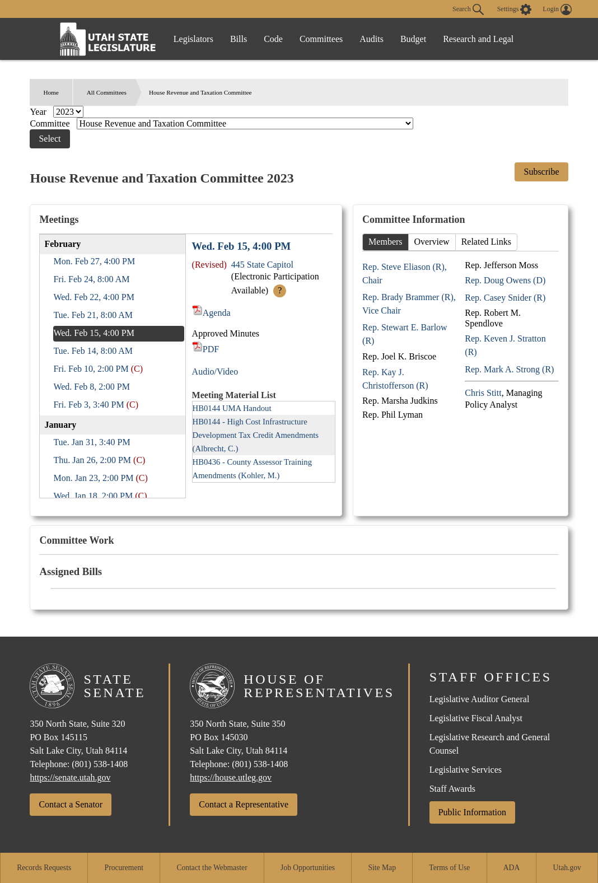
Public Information (472, 812)
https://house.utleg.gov (231, 777)
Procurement (124, 867)
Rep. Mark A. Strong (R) (509, 369)
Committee (51, 123)
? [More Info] (280, 290)
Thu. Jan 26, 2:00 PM (92, 460)
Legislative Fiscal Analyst (475, 718)
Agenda (211, 312)
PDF (205, 349)
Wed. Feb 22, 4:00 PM (93, 297)
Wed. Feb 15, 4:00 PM (93, 333)
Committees (321, 39)
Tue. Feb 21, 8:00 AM (93, 315)
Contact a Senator (70, 804)
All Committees (107, 92)
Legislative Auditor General (479, 699)
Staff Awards (452, 788)
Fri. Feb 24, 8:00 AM (91, 279)
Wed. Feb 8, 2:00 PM (91, 386)
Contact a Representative (243, 804)
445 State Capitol (262, 264)
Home (50, 92)
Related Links (486, 241)
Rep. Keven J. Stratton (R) (505, 345)
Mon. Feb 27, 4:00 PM (94, 261)
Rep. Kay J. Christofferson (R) (395, 378)
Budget (413, 39)
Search (468, 9)
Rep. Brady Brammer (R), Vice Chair (409, 303)
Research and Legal (478, 39)
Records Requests (44, 867)
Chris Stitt (483, 393)
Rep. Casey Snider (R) (505, 297)
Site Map (381, 867)
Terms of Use (449, 867)
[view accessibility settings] (514, 9)
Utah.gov (567, 867)
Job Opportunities (308, 867)
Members (385, 241)
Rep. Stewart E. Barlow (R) (404, 334)
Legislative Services (465, 769)
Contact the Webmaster (211, 867)
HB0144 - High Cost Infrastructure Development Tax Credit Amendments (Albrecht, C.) (256, 435)
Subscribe (541, 171)
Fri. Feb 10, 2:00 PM (90, 368)
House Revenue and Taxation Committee (200, 92)
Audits (371, 39)
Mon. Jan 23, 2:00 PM (93, 478)
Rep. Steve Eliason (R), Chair (404, 273)
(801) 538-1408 (100, 764)
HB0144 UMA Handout (232, 408)
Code (273, 39)
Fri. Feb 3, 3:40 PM (88, 404)
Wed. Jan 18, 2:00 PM (93, 496)
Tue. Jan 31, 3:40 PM (91, 442)
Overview (432, 241)
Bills (238, 39)
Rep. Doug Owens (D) (505, 280)
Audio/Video (215, 371)
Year (39, 111)
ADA (511, 867)
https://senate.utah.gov (70, 777)
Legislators (193, 39)
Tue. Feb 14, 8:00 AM (93, 351)
